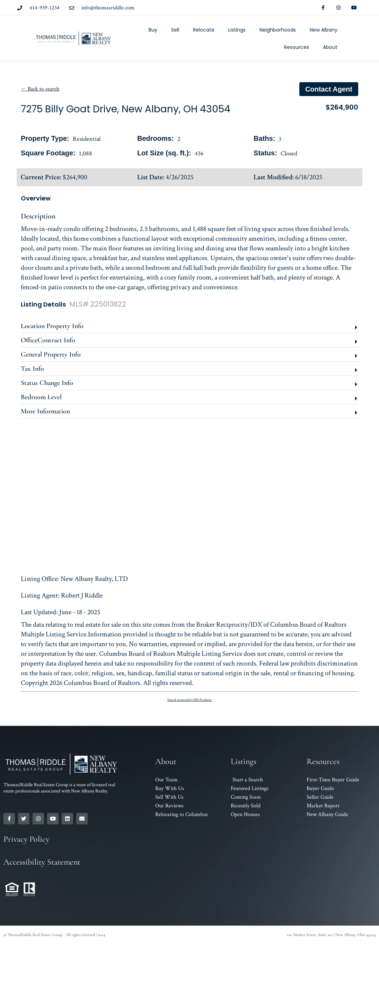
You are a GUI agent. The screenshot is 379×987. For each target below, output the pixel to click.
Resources (296, 47)
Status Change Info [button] (47, 383)
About (330, 47)
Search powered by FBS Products (189, 700)
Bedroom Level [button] (41, 397)
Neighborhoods (277, 29)
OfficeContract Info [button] (48, 340)
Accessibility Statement (41, 862)
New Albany (323, 29)
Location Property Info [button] (52, 326)
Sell (175, 29)
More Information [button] (45, 411)
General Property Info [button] (51, 354)
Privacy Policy (26, 839)
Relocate (203, 29)
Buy (153, 29)
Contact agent (328, 89)
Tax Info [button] (32, 368)
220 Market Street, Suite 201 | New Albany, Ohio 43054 (331, 934)
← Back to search (40, 89)
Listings (237, 29)
